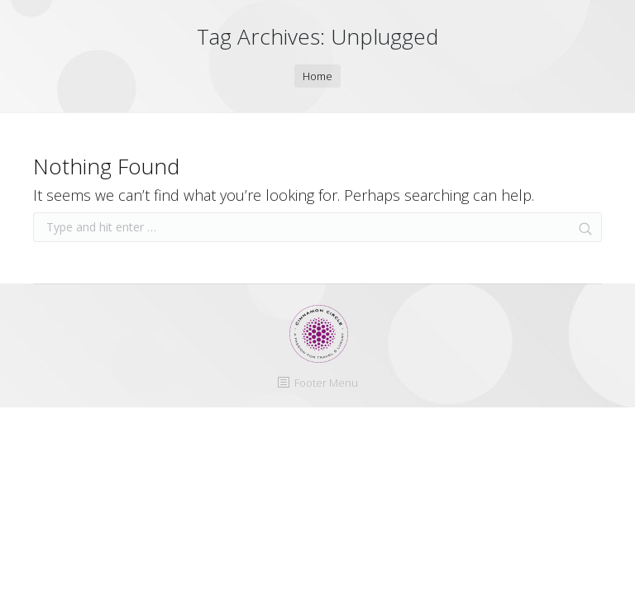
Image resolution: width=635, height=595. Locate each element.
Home (317, 76)
